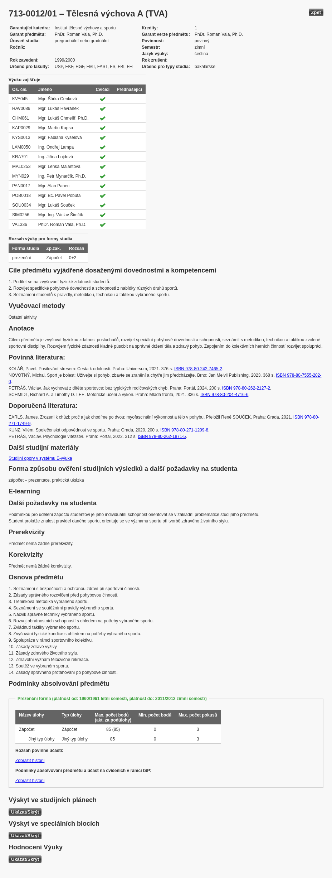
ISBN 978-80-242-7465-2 (198, 368)
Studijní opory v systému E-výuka (40, 458)
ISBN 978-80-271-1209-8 (184, 430)
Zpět (316, 12)
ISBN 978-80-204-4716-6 (224, 394)
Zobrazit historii (29, 760)
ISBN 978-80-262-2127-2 (246, 388)
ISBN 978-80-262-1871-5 (162, 436)
